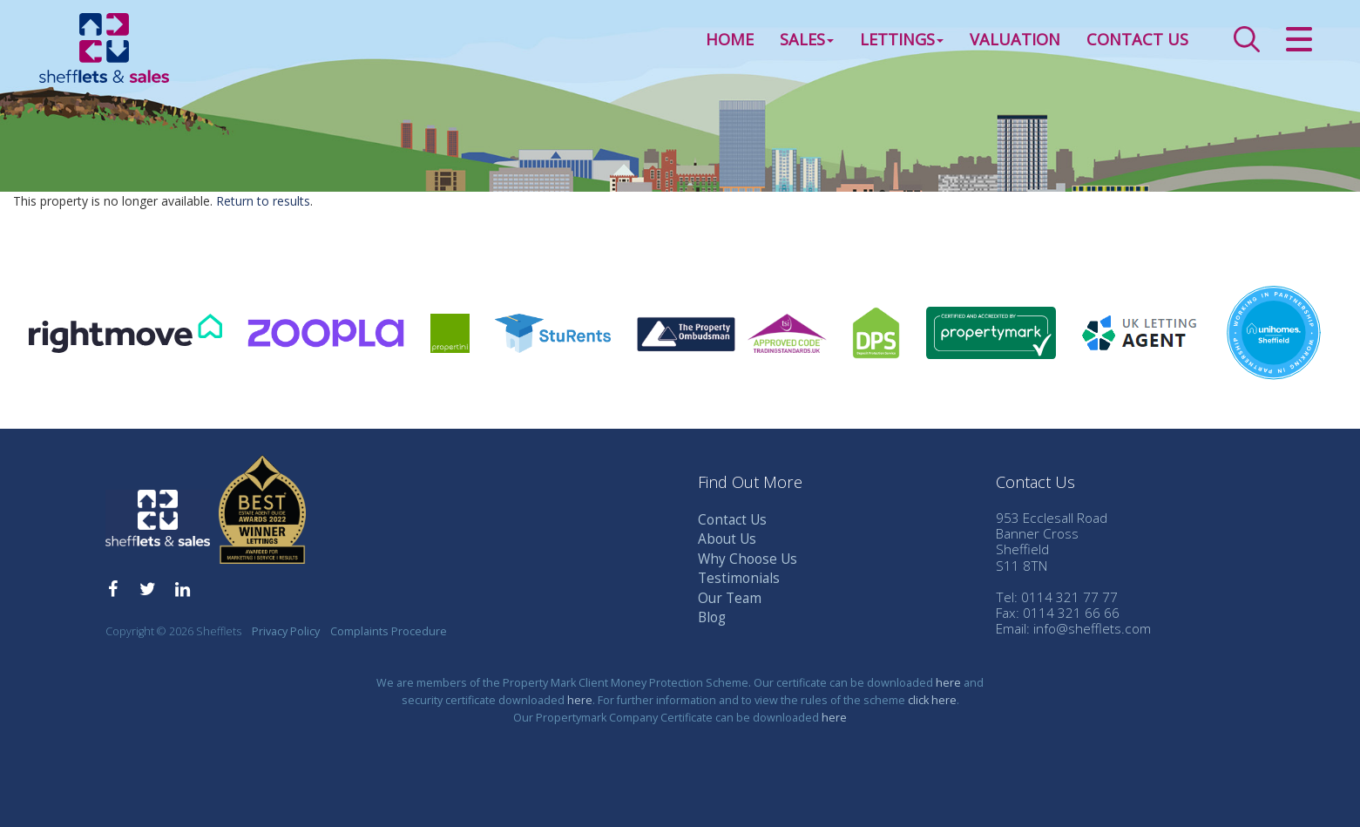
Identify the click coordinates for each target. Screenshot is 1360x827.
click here (932, 700)
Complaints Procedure (388, 631)
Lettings (902, 38)
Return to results (263, 201)
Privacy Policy (286, 631)
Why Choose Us (747, 559)
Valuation (1015, 38)
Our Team (729, 598)
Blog (712, 617)
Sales (807, 38)
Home (730, 38)
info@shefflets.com (1092, 629)
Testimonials (739, 578)
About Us (727, 539)
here (948, 682)
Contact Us (1137, 38)
